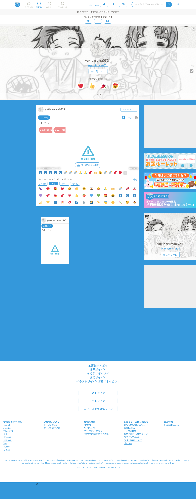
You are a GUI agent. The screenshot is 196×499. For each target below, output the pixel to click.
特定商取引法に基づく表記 (96, 434)
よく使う (42, 183)
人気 (53, 183)
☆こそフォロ (98, 71)
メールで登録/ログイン (98, 408)
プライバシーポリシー (94, 431)
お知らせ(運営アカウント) (136, 424)
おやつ (64, 183)
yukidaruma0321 (98, 60)
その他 (75, 183)
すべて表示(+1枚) (87, 165)
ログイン (98, 393)
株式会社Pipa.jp (171, 424)
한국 (5, 434)
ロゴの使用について (133, 440)
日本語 (6, 449)
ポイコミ (128, 443)
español (7, 427)
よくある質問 (130, 431)
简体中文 (7, 437)
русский (7, 446)
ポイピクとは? (50, 424)
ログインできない (132, 437)
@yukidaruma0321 (98, 65)
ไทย (5, 443)
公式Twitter (129, 427)
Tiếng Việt (8, 431)
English (6, 424)
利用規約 (88, 424)
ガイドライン (90, 427)
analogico (104, 467)
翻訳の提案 (16, 421)
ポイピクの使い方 (51, 427)
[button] (36, 484)
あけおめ (43, 117)
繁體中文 (7, 440)
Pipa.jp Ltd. (115, 467)
